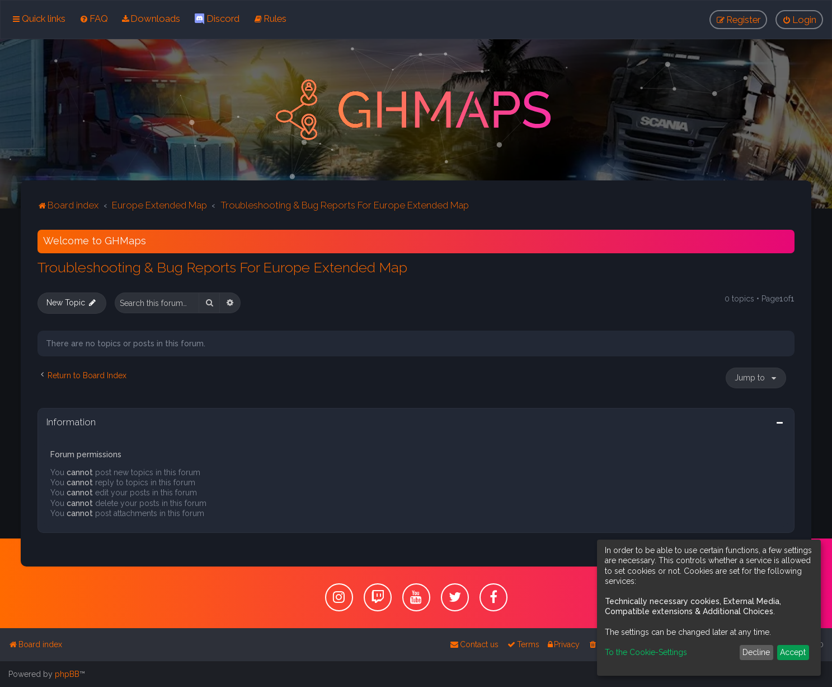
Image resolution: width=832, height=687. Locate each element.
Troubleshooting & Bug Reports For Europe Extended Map (222, 266)
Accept (793, 652)
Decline (756, 652)
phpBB (67, 674)
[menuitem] (94, 18)
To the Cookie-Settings (646, 652)
